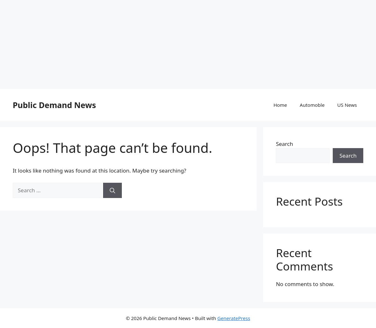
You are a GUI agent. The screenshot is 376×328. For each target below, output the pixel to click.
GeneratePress (233, 318)
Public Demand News (54, 104)
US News (347, 105)
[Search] (112, 190)
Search (284, 143)
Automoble (312, 105)
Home (280, 105)
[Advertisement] (188, 44)
